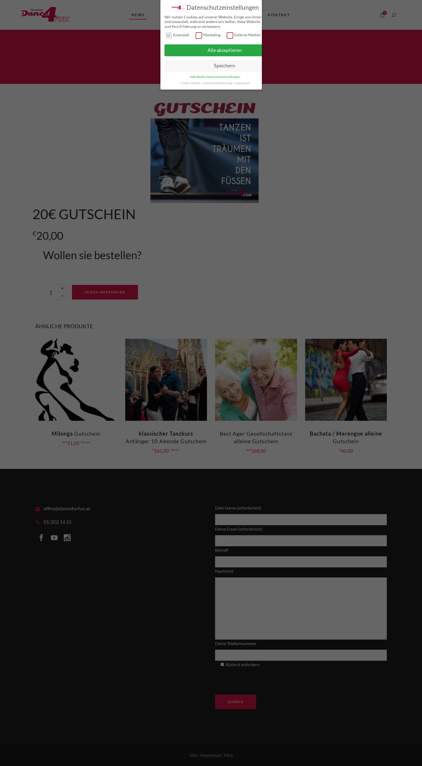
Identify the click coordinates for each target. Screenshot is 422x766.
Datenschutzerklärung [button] (218, 81)
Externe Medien (244, 33)
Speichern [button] (224, 64)
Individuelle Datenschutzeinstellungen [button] (215, 75)
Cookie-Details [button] (190, 81)
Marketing (208, 33)
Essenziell (177, 33)
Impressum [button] (243, 81)
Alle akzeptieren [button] (224, 49)
